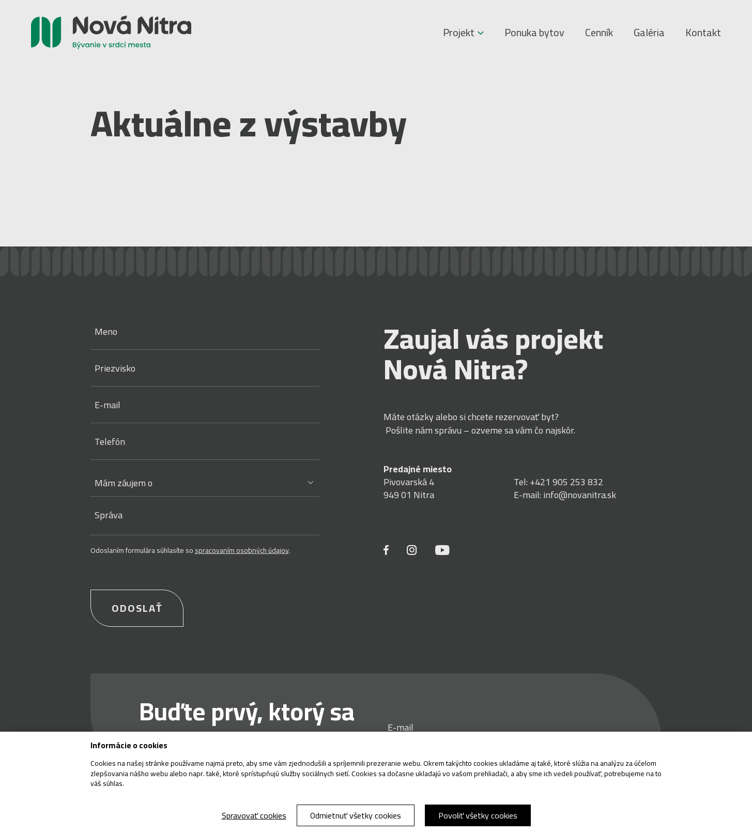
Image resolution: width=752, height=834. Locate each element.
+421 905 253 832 (566, 481)
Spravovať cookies (254, 815)
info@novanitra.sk (579, 494)
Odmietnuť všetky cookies (355, 815)
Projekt (463, 32)
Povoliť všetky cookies (477, 815)
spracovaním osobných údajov (242, 550)
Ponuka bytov (534, 32)
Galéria (649, 32)
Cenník (599, 32)
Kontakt (703, 32)
